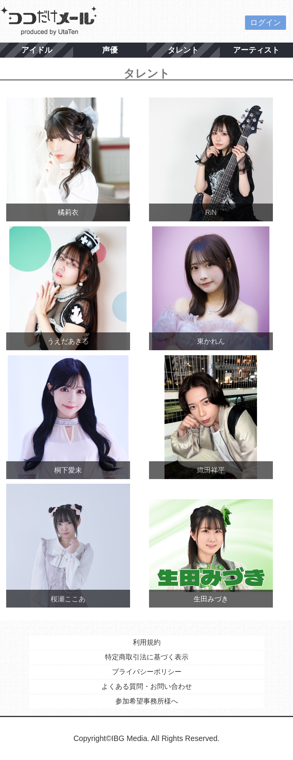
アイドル (36, 50)
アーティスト (256, 50)
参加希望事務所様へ (146, 701)
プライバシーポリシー (147, 672)
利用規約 (147, 642)
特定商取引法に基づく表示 (146, 657)
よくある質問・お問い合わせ (146, 686)
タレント (183, 50)
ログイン (265, 22)
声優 (110, 50)
